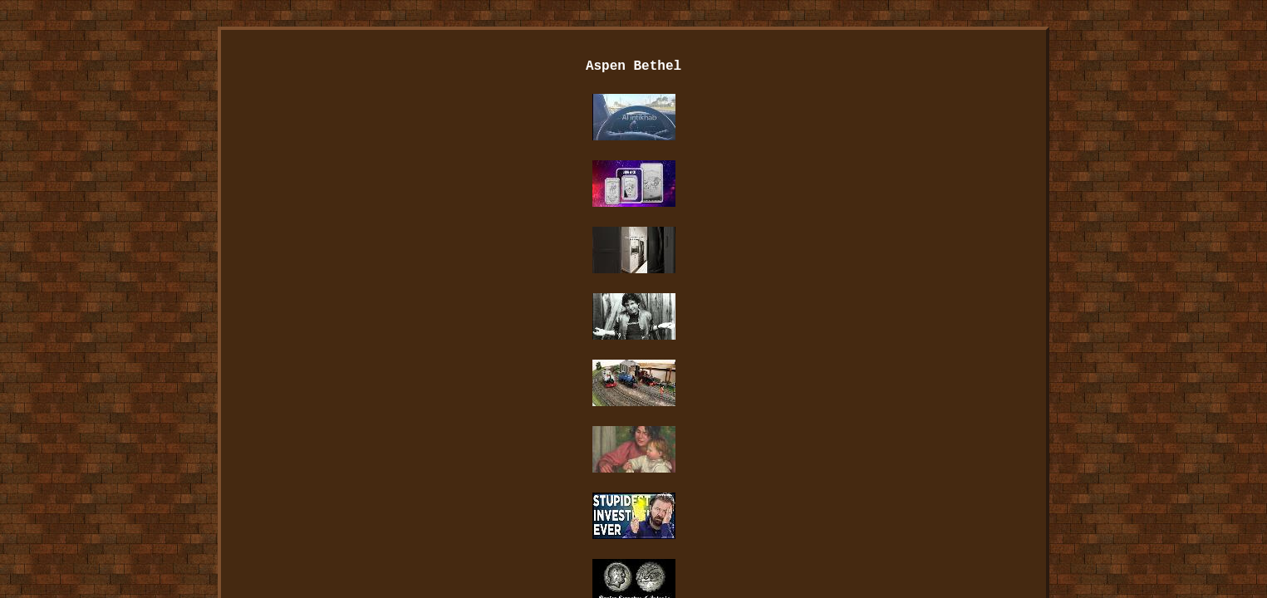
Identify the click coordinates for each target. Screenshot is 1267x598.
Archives (477, 456)
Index (404, 456)
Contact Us (565, 456)
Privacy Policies (677, 456)
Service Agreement (811, 456)
